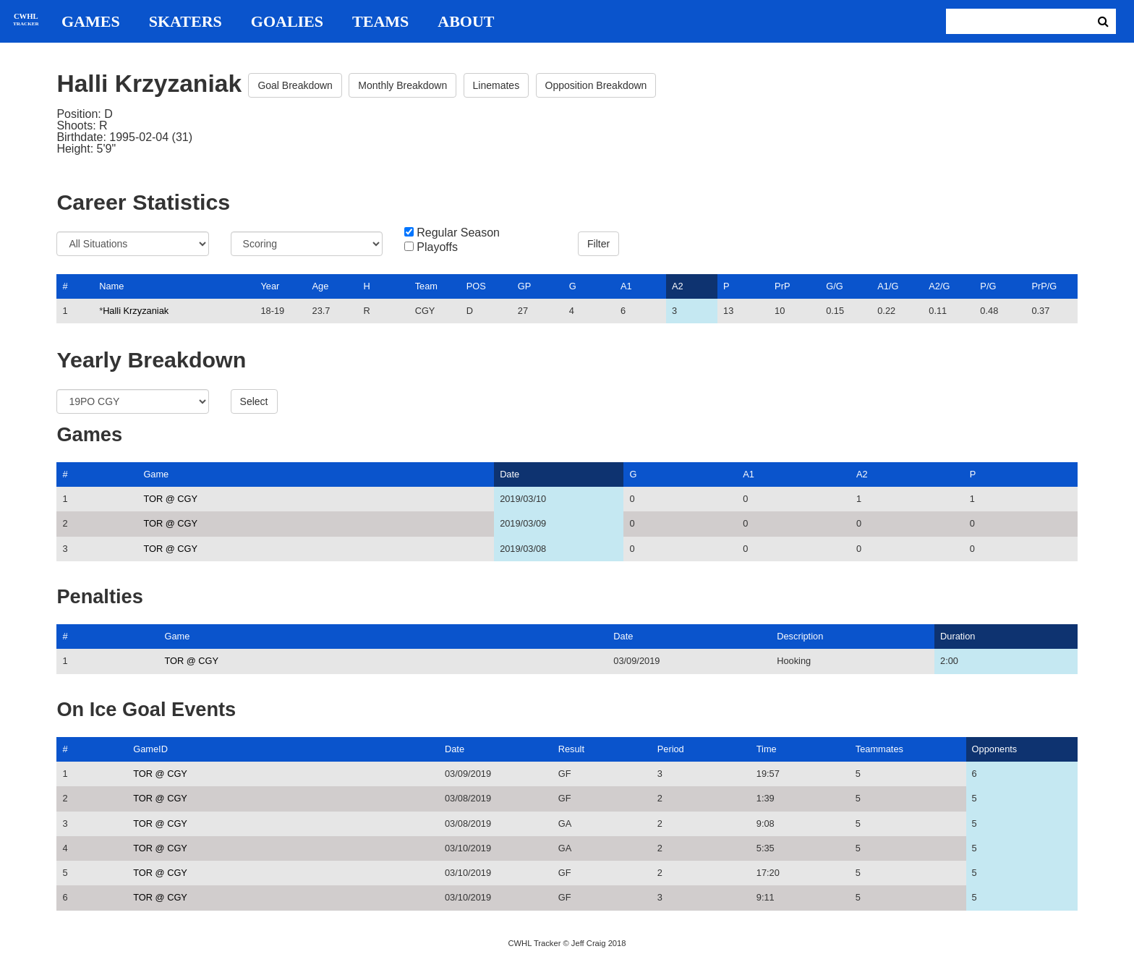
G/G (834, 286)
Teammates (879, 749)
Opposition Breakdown (596, 85)
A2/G (939, 286)
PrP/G (1044, 286)
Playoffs (437, 247)
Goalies (287, 22)
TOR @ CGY (170, 498)
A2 (677, 286)
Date (509, 474)
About (466, 22)
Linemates (496, 85)
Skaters (185, 22)
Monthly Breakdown (402, 85)
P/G (988, 286)
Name (111, 286)
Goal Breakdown (295, 85)
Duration (957, 636)
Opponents (995, 749)
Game (156, 474)
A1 (626, 286)
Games (90, 22)
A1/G (887, 286)
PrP (782, 286)
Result (571, 749)
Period (670, 749)
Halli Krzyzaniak (136, 310)
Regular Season (458, 233)
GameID (150, 749)
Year (269, 286)
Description (800, 636)
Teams (380, 22)
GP (525, 286)
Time (766, 749)
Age (320, 286)
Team (426, 286)
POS (476, 286)
